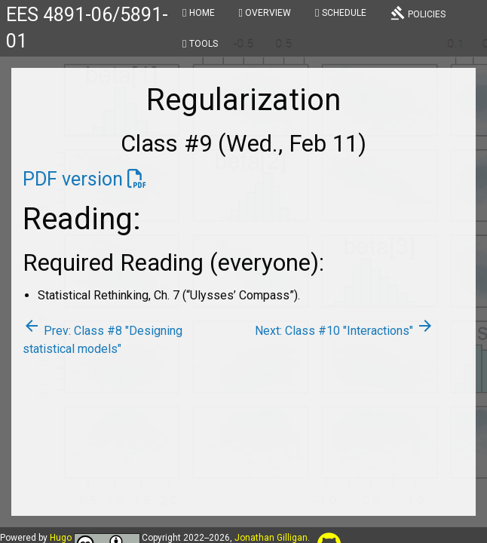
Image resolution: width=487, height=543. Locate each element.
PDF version (73, 179)
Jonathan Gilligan (271, 537)
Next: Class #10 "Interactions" (344, 331)
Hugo (61, 537)
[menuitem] (198, 15)
